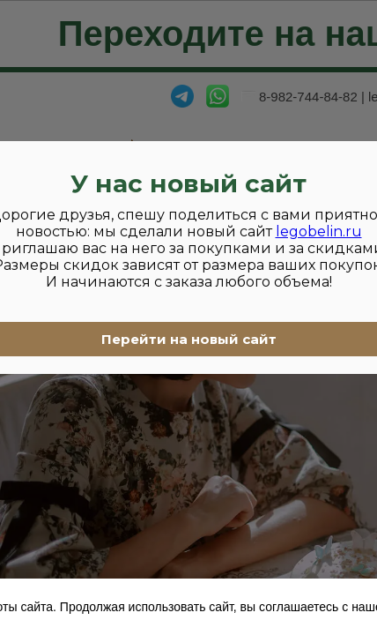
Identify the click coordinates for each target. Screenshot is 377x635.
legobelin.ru (319, 231)
